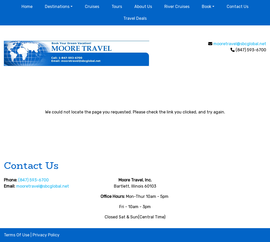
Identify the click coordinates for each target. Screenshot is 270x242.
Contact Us (237, 6)
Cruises (92, 6)
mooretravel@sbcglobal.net (239, 43)
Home (27, 6)
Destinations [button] (57, 6)
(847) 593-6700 (33, 180)
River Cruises (176, 6)
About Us (143, 6)
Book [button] (206, 6)
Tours (117, 6)
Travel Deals (135, 18)
